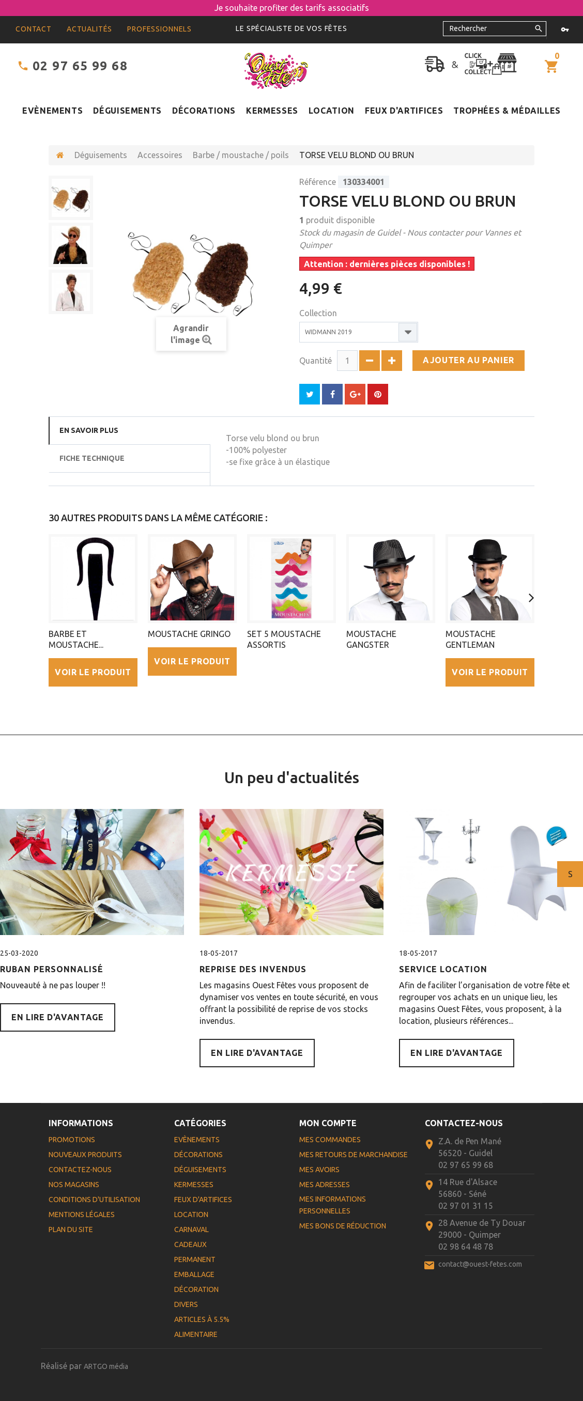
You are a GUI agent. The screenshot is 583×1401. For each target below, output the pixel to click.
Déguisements (127, 110)
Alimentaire (196, 1334)
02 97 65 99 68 (80, 66)
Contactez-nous (80, 1169)
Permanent (195, 1259)
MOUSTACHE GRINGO (189, 634)
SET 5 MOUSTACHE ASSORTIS (284, 639)
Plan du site (71, 1229)
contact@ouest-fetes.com (480, 1264)
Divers (186, 1304)
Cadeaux (190, 1244)
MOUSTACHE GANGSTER (371, 639)
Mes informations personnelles (332, 1205)
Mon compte (328, 1123)
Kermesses (272, 110)
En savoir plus (88, 430)
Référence (317, 181)
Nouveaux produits (85, 1154)
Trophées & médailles (507, 110)
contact (34, 29)
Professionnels (159, 29)
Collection (319, 313)
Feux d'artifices (404, 110)
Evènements (52, 110)
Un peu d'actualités (291, 777)
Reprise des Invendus (253, 969)
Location (332, 110)
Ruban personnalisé (51, 969)
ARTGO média (106, 1366)
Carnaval (191, 1229)
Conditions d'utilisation (94, 1199)
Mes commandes (330, 1139)
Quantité (315, 360)
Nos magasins (74, 1184)
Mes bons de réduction (342, 1226)
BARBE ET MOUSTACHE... (76, 639)
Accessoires (159, 155)
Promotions (72, 1139)
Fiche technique (92, 458)
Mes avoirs (319, 1169)
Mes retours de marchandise (353, 1154)
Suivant (570, 874)
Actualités (89, 29)
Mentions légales (82, 1214)
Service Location (443, 969)
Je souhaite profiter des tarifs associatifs (291, 7)
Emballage (194, 1274)
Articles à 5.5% (201, 1319)
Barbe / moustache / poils (241, 155)
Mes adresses (324, 1184)
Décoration (196, 1289)
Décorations (204, 110)
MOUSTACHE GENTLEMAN (471, 639)
